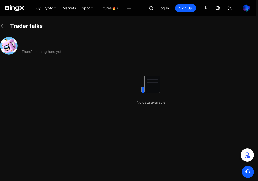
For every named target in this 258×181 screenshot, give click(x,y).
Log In (164, 8)
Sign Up (185, 8)
